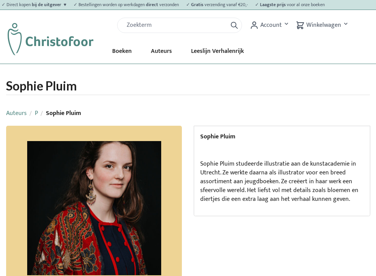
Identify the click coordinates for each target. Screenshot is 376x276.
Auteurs (161, 51)
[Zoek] (175, 25)
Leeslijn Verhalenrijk (217, 51)
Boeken (122, 51)
